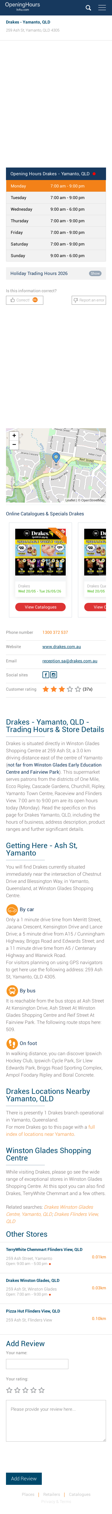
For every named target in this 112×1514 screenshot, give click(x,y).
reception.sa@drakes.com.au (69, 661)
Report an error (88, 300)
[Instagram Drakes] (53, 674)
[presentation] (51, 1461)
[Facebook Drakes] (45, 674)
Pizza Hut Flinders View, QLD (33, 1311)
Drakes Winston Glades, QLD (32, 1280)
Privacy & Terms (56, 1501)
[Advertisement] (56, 106)
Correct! (24, 299)
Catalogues (79, 1494)
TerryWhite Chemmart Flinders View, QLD (44, 1249)
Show (95, 273)
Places (28, 1494)
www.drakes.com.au (61, 646)
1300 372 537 (55, 632)
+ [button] (14, 436)
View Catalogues (40, 607)
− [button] (14, 445)
